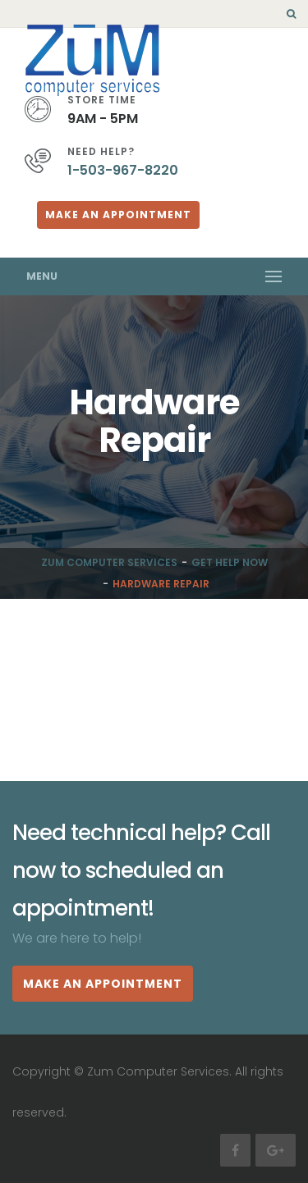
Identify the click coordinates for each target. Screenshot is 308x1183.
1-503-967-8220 (122, 170)
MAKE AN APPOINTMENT (102, 983)
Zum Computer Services (109, 562)
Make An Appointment (118, 215)
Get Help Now (229, 562)
